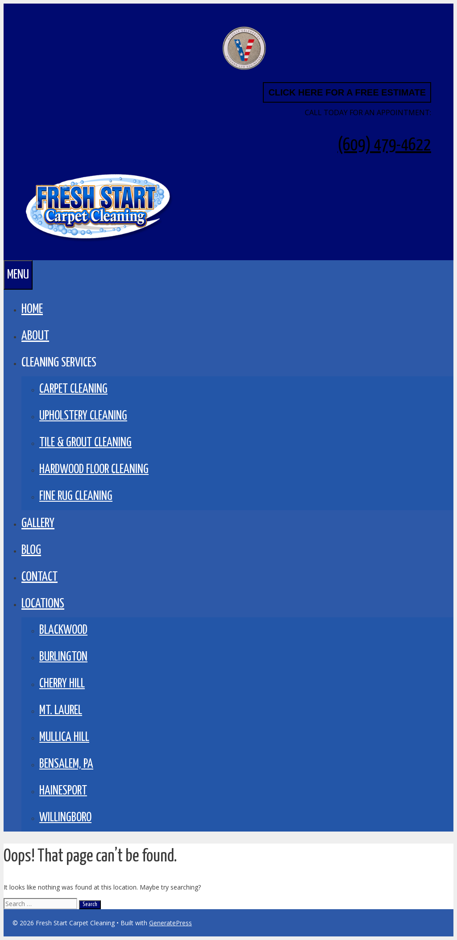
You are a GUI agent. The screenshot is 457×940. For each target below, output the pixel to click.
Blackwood (63, 630)
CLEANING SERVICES (58, 363)
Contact (39, 577)
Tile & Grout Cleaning (85, 443)
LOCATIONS (42, 604)
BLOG (31, 550)
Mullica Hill (64, 738)
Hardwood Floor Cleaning (94, 470)
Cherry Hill (62, 684)
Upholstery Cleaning (83, 416)
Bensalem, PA (66, 764)
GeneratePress (170, 923)
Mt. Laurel (60, 711)
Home (32, 309)
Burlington (63, 657)
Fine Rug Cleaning (75, 497)
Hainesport (63, 791)
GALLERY (37, 523)
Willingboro (65, 818)
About (35, 336)
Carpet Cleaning (73, 389)
